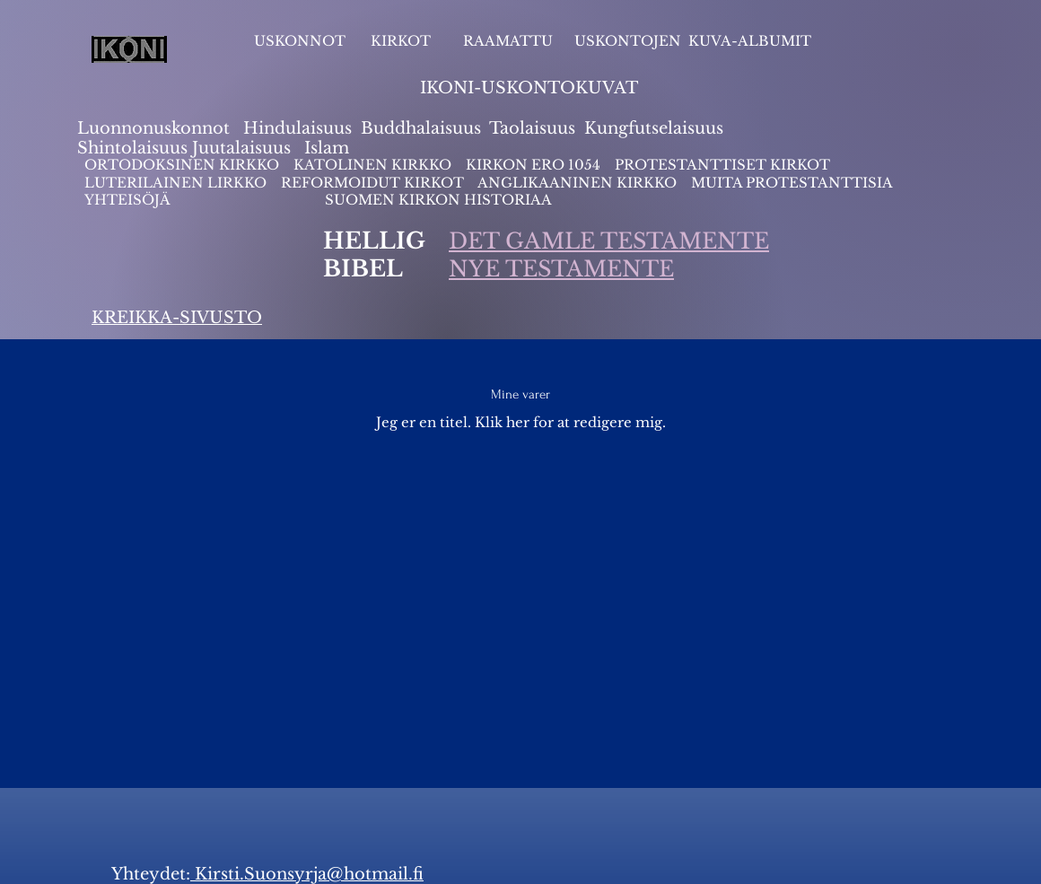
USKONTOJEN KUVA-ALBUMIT (692, 40)
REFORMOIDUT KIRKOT (372, 182)
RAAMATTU (508, 40)
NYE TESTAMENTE (561, 269)
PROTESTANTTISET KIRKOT (722, 164)
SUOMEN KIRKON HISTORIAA (438, 199)
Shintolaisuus (134, 148)
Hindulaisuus (295, 128)
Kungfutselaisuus (653, 128)
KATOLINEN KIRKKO (374, 164)
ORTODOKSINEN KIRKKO (183, 164)
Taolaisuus (532, 128)
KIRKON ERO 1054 (533, 164)
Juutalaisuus (241, 148)
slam (330, 148)
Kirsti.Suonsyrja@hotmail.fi (307, 874)
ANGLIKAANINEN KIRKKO (577, 182)
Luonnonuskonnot (155, 128)
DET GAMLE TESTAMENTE (609, 241)
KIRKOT (402, 40)
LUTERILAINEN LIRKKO (177, 182)
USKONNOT (300, 40)
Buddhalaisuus (421, 128)
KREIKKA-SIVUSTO (177, 318)
